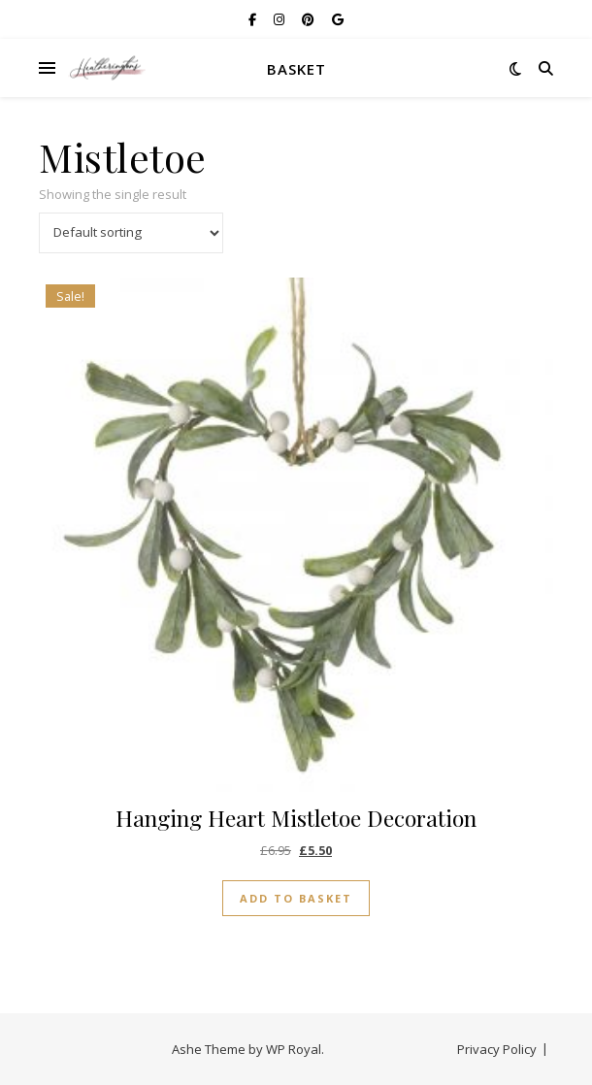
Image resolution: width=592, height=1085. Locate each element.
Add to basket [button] (296, 898)
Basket (296, 69)
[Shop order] (131, 233)
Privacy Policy (497, 1049)
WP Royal (293, 1049)
